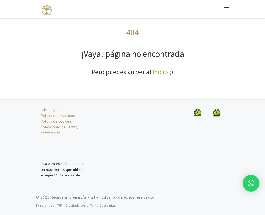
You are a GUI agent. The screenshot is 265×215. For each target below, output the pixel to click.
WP (59, 205)
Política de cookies (56, 121)
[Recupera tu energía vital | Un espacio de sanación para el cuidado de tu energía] (44, 8)
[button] (251, 183)
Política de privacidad (58, 115)
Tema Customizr (103, 205)
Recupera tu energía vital (73, 197)
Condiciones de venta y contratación (59, 130)
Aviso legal (49, 110)
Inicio (160, 72)
